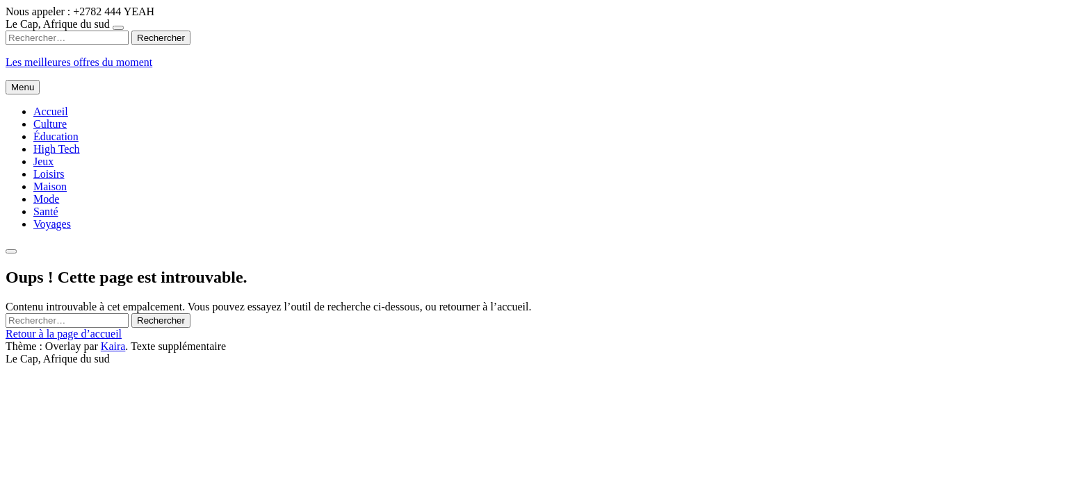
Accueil (50, 111)
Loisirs (48, 174)
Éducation (56, 136)
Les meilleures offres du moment (79, 62)
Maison (50, 186)
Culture (50, 124)
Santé (45, 211)
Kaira (113, 346)
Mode (46, 199)
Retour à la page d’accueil (64, 334)
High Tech (56, 149)
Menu (22, 87)
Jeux (43, 161)
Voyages (52, 224)
